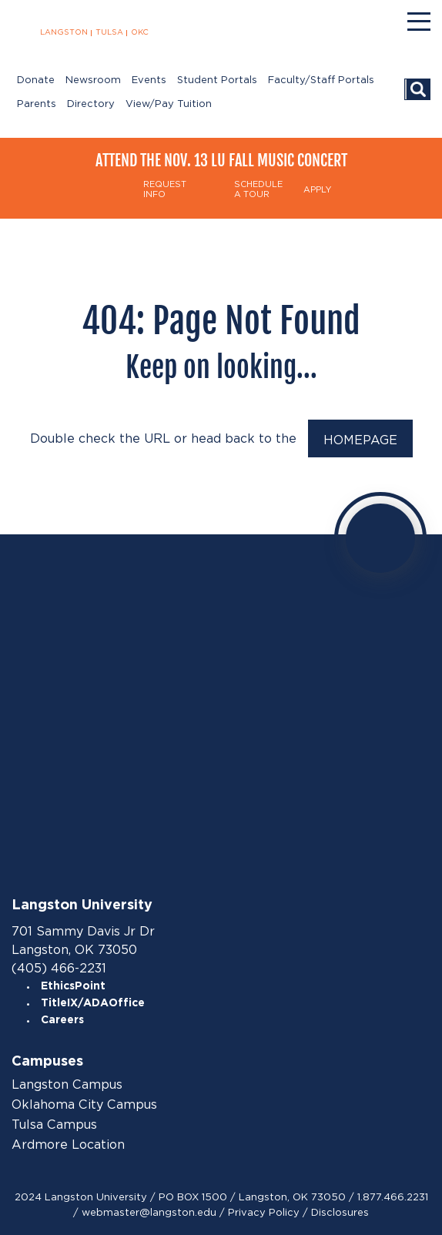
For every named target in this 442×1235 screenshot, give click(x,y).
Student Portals (217, 80)
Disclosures (340, 1212)
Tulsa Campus (54, 1125)
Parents (36, 104)
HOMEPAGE (360, 440)
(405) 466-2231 (59, 968)
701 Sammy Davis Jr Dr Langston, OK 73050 (83, 940)
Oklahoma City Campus (84, 1105)
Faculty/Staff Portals (321, 80)
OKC (140, 32)
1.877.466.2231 (392, 1197)
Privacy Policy (264, 1212)
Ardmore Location (68, 1145)
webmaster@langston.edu (149, 1212)
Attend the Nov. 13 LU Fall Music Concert (221, 160)
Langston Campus (67, 1085)
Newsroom (93, 80)
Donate (36, 80)
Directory (91, 104)
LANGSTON (64, 32)
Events (149, 80)
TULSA (109, 32)
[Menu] (418, 21)
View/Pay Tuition (169, 104)
